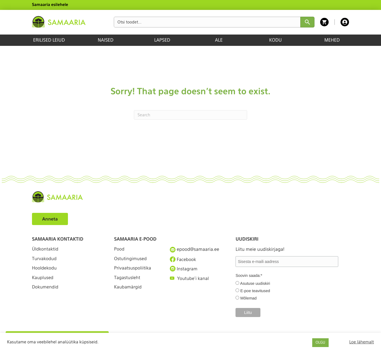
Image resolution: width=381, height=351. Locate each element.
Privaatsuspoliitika (133, 270)
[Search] (190, 115)
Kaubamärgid (128, 290)
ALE (219, 40)
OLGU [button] (320, 343)
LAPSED (162, 40)
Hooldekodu (44, 270)
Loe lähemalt (361, 341)
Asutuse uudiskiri (255, 283)
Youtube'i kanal (190, 280)
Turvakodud (44, 259)
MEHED (332, 40)
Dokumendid (45, 290)
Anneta (50, 219)
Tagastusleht (127, 280)
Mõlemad (248, 298)
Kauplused (43, 280)
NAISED (105, 40)
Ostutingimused (131, 259)
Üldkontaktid (45, 249)
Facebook (183, 259)
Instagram (184, 270)
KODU (275, 40)
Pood (119, 249)
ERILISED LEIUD (49, 40)
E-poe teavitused (255, 290)
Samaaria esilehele (50, 5)
